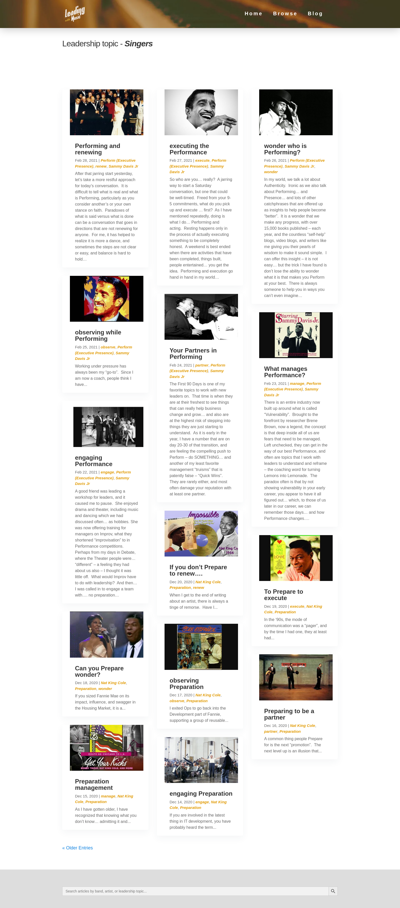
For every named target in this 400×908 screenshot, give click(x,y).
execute (202, 139)
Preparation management (94, 762)
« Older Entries (77, 826)
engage (107, 451)
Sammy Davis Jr (123, 144)
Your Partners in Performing (193, 331)
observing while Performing (98, 313)
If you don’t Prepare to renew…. (198, 548)
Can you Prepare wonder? (99, 649)
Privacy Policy (111, 899)
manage (108, 774)
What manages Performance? (285, 350)
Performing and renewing (97, 127)
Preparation (85, 667)
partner (201, 343)
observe (108, 325)
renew (100, 144)
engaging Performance (93, 439)
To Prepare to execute (283, 573)
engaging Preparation (201, 771)
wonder (105, 667)
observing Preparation (187, 662)
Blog (315, 15)
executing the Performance (189, 127)
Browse (285, 15)
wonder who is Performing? (285, 127)
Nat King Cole (113, 661)
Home (254, 15)
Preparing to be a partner (289, 692)
